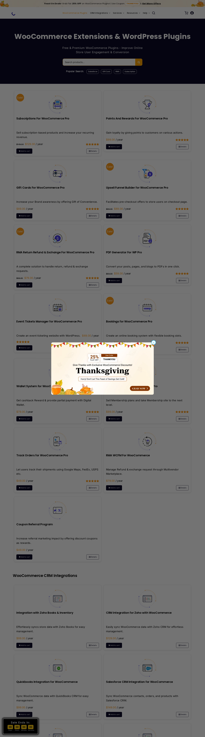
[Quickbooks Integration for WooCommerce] (57, 665)
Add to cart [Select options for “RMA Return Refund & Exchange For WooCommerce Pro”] (25, 285)
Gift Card (106, 71)
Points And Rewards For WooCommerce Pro (137, 118)
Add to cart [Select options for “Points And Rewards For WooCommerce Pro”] (115, 147)
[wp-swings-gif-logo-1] (22, 11)
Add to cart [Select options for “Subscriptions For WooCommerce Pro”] (25, 151)
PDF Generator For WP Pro (124, 252)
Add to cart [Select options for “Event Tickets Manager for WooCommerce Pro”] (25, 348)
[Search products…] (99, 62)
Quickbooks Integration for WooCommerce (47, 682)
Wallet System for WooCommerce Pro (43, 386)
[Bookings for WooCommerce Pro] (147, 305)
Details (94, 151)
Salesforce (92, 71)
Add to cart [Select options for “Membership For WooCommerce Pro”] (115, 419)
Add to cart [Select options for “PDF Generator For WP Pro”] (115, 280)
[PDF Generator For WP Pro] (147, 236)
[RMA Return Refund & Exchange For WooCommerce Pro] (57, 236)
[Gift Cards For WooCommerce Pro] (57, 171)
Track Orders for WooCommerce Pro (42, 455)
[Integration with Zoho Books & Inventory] (57, 596)
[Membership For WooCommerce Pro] (147, 370)
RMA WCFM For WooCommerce (128, 455)
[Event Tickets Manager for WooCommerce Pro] (57, 305)
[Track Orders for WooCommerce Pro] (57, 439)
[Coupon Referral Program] (57, 508)
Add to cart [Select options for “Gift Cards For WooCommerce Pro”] (25, 216)
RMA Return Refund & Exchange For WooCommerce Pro (55, 252)
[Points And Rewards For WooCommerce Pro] (147, 102)
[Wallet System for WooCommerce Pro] (57, 370)
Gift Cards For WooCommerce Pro (40, 188)
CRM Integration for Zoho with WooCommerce (139, 613)
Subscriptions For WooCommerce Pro (42, 118)
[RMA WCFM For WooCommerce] (147, 439)
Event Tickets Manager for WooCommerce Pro (49, 321)
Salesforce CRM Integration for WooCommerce (139, 682)
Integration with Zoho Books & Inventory (44, 613)
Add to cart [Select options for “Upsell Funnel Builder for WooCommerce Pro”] (115, 216)
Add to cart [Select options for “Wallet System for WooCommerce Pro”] (25, 419)
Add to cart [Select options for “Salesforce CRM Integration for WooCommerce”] (115, 714)
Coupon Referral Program (34, 524)
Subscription (130, 71)
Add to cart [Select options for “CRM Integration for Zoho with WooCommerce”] (115, 645)
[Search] (138, 62)
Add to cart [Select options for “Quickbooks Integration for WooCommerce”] (25, 714)
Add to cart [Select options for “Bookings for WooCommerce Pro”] (115, 350)
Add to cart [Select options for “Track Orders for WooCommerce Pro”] (25, 488)
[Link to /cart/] (186, 13)
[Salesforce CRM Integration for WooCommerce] (147, 665)
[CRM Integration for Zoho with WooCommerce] (147, 596)
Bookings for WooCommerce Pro (129, 321)
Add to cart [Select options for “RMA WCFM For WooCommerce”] (115, 488)
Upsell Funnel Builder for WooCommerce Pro (137, 188)
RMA (117, 71)
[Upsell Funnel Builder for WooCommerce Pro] (147, 171)
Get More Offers (151, 3)
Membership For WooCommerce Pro (132, 386)
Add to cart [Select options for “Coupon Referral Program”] (25, 557)
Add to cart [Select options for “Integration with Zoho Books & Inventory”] (25, 645)
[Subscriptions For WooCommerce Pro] (57, 102)
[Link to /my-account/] (192, 13)
